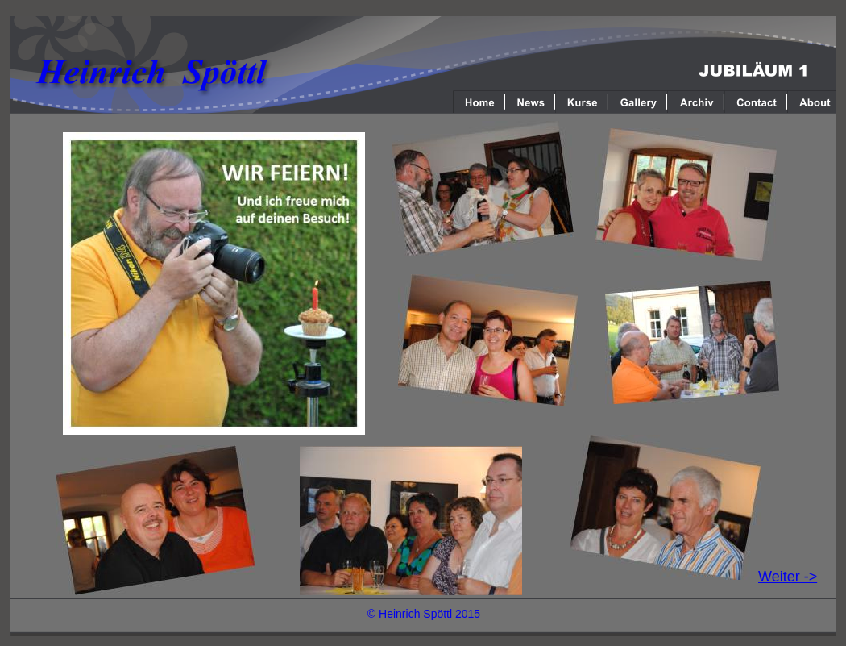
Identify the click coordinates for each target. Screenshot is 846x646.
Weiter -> (787, 577)
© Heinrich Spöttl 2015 (423, 613)
